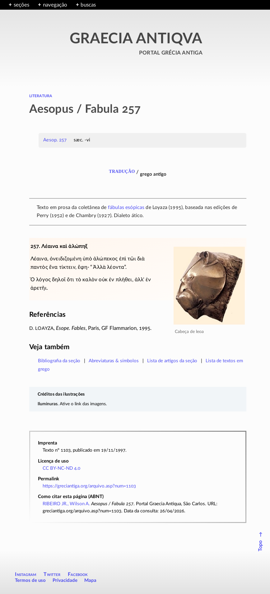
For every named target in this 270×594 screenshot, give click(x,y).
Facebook (78, 574)
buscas (88, 4)
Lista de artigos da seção (172, 361)
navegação (55, 4)
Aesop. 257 (55, 140)
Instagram (25, 574)
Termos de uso (30, 580)
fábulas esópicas (126, 207)
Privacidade (65, 580)
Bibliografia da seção (59, 361)
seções (21, 4)
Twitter (52, 574)
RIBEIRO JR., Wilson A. (66, 503)
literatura (40, 95)
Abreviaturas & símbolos (114, 361)
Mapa (90, 580)
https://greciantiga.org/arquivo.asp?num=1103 (89, 486)
